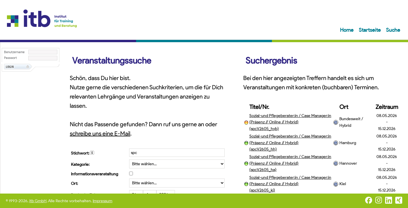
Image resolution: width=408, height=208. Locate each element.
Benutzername (14, 52)
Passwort (10, 58)
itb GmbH (38, 200)
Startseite (370, 30)
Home (347, 30)
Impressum (102, 200)
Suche (393, 30)
